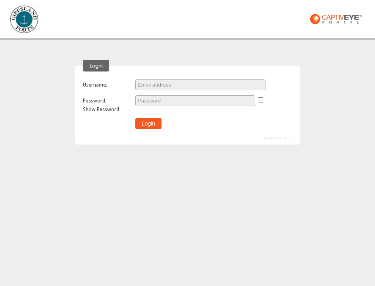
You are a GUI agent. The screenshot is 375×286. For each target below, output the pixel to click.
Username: (95, 84)
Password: (94, 100)
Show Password (101, 109)
